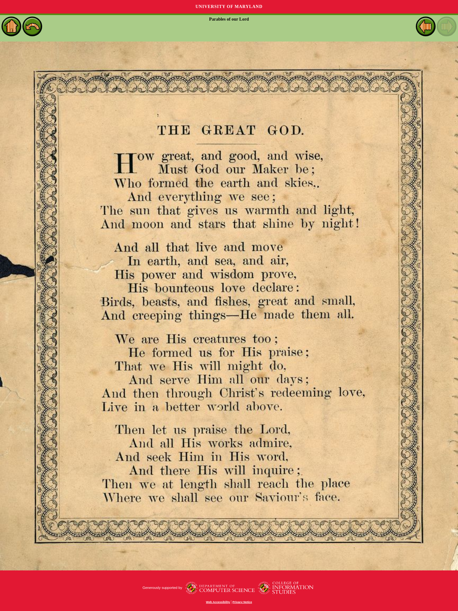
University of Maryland (228, 6)
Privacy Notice (242, 602)
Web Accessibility (218, 602)
